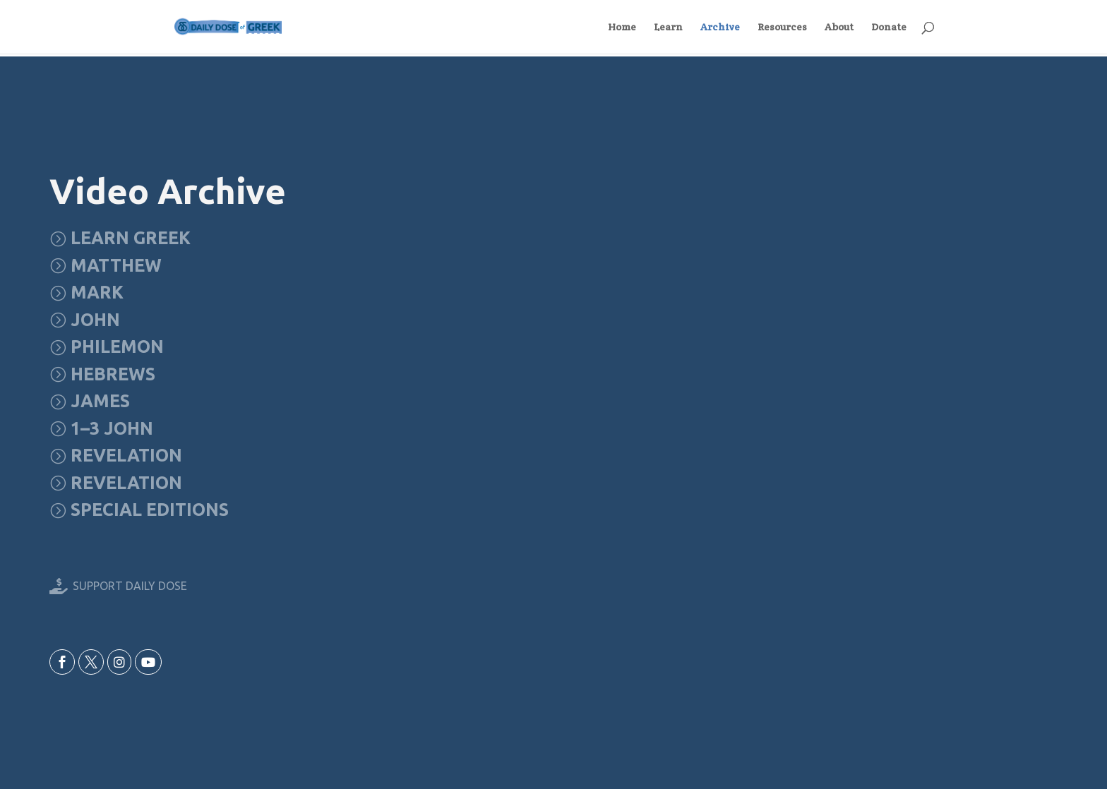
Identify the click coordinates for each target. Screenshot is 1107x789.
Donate (888, 27)
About (839, 27)
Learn (668, 27)
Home (622, 27)
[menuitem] (120, 238)
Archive (720, 27)
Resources (782, 27)
